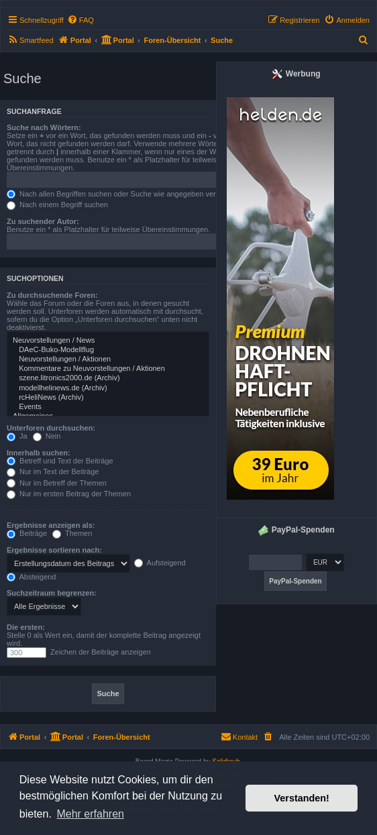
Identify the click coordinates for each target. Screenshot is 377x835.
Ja (17, 436)
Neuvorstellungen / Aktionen (108, 359)
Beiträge (27, 533)
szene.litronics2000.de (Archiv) (108, 378)
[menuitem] (80, 20)
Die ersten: (26, 627)
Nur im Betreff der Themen (57, 483)
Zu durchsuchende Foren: (52, 295)
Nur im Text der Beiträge (53, 471)
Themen (72, 533)
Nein (47, 436)
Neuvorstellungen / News (108, 340)
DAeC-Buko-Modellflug (108, 350)
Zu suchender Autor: (43, 221)
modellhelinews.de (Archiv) (108, 388)
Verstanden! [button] (301, 798)
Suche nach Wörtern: (44, 127)
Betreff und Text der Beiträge (60, 461)
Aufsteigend (160, 563)
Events (108, 407)
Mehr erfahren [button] (90, 814)
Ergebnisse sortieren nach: (54, 550)
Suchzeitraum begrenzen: (52, 593)
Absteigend (31, 577)
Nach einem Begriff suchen (57, 205)
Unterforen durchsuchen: (51, 428)
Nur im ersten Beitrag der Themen (69, 494)
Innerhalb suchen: (38, 453)
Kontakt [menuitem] (239, 736)
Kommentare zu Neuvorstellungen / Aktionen (108, 369)
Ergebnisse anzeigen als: (51, 525)
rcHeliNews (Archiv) (108, 397)
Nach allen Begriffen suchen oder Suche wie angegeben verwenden (124, 194)
